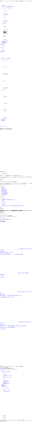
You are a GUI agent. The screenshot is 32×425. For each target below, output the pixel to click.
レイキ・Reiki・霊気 (5, 192)
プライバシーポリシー (5, 386)
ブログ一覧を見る (2, 328)
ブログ (3, 119)
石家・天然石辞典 (4, 190)
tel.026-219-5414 (2, 219)
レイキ (4, 376)
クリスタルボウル (4, 193)
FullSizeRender (2, 171)
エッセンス (3, 195)
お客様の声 (3, 120)
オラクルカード (4, 191)
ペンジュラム (5, 381)
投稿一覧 (3, 187)
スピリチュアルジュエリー (7, 377)
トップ (3, 5)
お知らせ (3, 189)
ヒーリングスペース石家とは (8, 6)
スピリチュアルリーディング (7, 375)
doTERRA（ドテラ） (6, 380)
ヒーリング (5, 374)
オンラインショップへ (3, 213)
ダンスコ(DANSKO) (5, 194)
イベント (2, 49)
